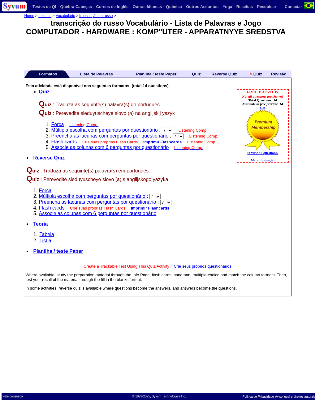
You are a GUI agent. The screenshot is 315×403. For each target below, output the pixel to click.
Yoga (227, 6)
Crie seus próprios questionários (202, 266)
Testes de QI (44, 6)
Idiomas (44, 16)
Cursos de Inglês (112, 6)
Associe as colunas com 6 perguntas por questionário (110, 147)
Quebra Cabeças (76, 6)
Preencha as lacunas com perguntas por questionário (110, 135)
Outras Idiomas (147, 6)
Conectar (293, 6)
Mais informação (262, 160)
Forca (57, 124)
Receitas (244, 6)
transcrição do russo (96, 16)
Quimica (174, 6)
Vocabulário (65, 16)
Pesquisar (266, 6)
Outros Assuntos (202, 6)
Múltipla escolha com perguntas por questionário (104, 130)
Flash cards (64, 141)
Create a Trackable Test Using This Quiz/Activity (126, 266)
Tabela (47, 234)
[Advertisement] (157, 51)
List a (45, 240)
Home (29, 16)
